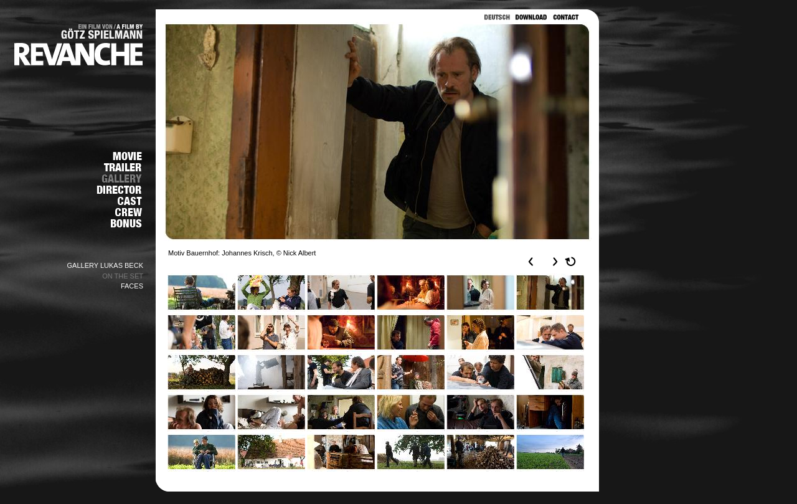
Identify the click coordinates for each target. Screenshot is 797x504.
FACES (132, 286)
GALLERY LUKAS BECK (105, 265)
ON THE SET (122, 276)
